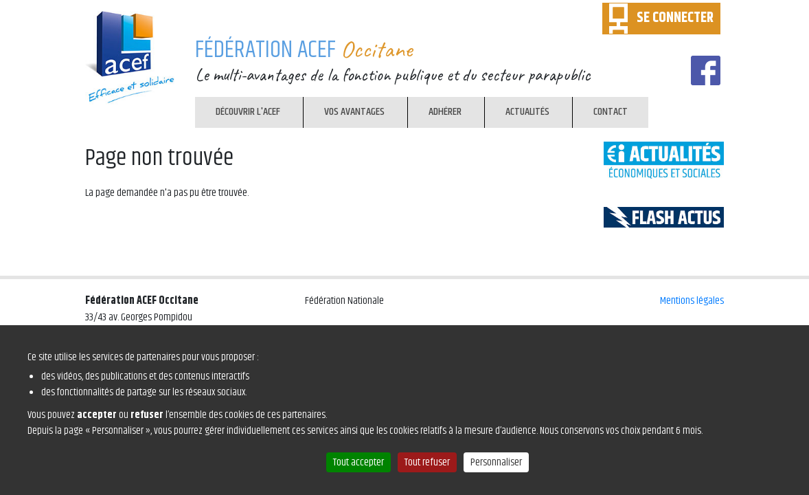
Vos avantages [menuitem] (354, 111)
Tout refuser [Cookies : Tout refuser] (427, 462)
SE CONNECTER (675, 18)
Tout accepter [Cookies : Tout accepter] (358, 462)
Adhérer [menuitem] (445, 111)
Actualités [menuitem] (523, 114)
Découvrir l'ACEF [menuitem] (248, 111)
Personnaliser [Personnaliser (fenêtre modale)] (496, 462)
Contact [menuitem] (610, 111)
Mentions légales (692, 301)
